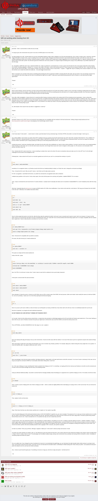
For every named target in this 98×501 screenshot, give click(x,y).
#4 (96, 131)
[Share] (94, 46)
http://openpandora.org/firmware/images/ (21, 120)
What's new (32, 12)
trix (2, 40)
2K (20, 469)
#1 (96, 46)
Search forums (9, 14)
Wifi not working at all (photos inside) (15, 476)
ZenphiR (6, 473)
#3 (96, 117)
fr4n (93, 481)
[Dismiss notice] (96, 18)
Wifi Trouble (8, 480)
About (3, 12)
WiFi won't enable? (10, 468)
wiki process (29, 188)
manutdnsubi (7, 481)
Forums (25, 12)
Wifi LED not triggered (11, 464)
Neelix (6, 465)
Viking (6, 469)
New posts (3, 14)
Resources (40, 12)
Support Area (15, 465)
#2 (96, 88)
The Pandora (17, 12)
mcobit (93, 473)
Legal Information (50, 12)
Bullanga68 (7, 477)
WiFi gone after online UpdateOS (14, 472)
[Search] (94, 12)
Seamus (92, 477)
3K (20, 465)
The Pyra (9, 12)
